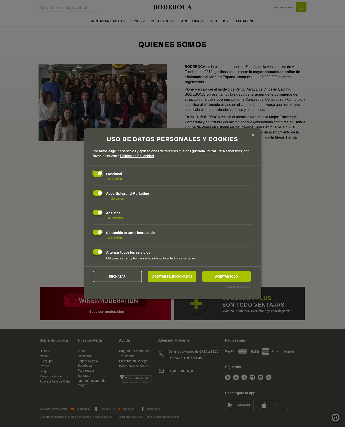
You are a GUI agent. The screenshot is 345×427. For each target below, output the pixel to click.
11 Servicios (115, 198)
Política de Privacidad (137, 156)
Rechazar (117, 276)
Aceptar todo (226, 276)
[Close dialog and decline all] (253, 135)
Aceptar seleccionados (172, 276)
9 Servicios (114, 179)
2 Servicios (114, 238)
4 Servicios (114, 218)
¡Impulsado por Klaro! (238, 286)
